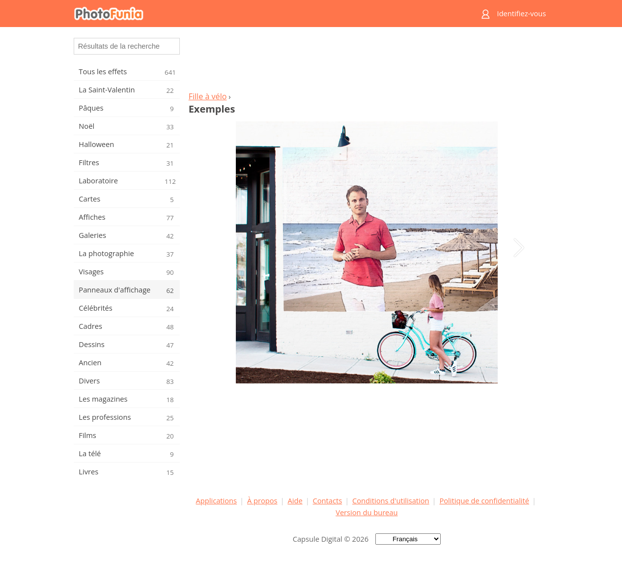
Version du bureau (366, 512)
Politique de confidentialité (484, 500)
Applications (216, 500)
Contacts (327, 500)
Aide (294, 500)
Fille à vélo (208, 96)
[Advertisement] (366, 62)
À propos (262, 500)
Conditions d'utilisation (390, 500)
